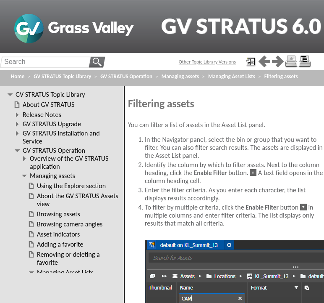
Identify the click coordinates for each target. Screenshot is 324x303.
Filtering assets (281, 76)
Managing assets (180, 76)
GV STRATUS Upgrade (52, 124)
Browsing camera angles (69, 224)
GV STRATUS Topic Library (62, 76)
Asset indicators (58, 234)
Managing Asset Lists (231, 76)
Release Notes (42, 115)
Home (17, 76)
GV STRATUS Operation (126, 76)
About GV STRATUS (48, 105)
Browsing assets (58, 214)
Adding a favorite (60, 244)
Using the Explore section (71, 186)
